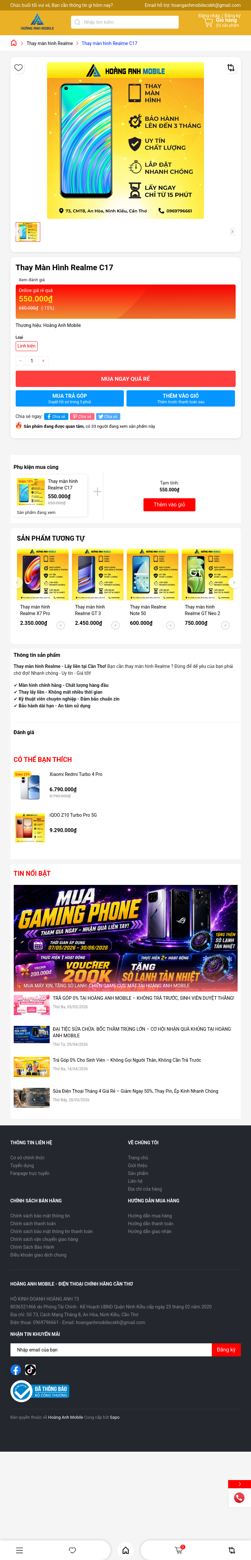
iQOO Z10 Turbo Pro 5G (73, 815)
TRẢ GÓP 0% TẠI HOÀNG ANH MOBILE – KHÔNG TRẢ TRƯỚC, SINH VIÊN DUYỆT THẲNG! (143, 998)
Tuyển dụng (22, 1165)
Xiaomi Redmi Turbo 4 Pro (76, 774)
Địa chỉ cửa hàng (145, 1189)
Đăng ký (226, 1350)
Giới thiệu (137, 1165)
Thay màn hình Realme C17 (63, 484)
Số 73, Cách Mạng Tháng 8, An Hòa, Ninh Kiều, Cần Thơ (82, 1314)
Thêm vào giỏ (181, 398)
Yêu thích (72, 1550)
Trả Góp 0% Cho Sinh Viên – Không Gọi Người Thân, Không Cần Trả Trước (127, 1060)
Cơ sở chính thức (27, 1157)
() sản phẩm (227, 25)
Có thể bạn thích (43, 760)
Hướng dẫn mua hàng (150, 1215)
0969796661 (46, 1322)
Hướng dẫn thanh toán (151, 1223)
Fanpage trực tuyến (30, 1173)
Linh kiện (27, 345)
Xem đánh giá (32, 279)
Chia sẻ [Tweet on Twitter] (107, 416)
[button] (234, 582)
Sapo (115, 1417)
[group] (126, 140)
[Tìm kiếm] (77, 22)
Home (125, 1550)
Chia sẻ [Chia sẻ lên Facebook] (55, 416)
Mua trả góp (69, 398)
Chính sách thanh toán (33, 1223)
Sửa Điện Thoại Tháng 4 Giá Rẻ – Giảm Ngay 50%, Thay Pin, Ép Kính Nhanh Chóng (135, 1091)
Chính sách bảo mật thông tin (40, 1215)
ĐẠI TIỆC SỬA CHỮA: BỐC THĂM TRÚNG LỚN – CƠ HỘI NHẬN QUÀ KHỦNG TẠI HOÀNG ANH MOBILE (142, 1032)
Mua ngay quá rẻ (125, 379)
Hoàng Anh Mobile (65, 1417)
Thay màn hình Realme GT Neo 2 (202, 610)
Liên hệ (135, 1181)
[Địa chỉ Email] (125, 1349)
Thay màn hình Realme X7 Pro (35, 610)
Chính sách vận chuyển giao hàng (44, 1239)
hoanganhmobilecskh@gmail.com (206, 5)
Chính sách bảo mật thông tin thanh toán (51, 1231)
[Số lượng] (32, 361)
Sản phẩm (138, 1173)
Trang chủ (138, 1157)
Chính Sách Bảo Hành (32, 1247)
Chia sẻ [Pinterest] (81, 416)
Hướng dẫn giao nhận (150, 1231)
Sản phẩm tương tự (51, 538)
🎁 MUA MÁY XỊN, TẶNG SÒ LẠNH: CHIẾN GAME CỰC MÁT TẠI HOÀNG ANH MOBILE (103, 985)
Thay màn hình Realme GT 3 (90, 610)
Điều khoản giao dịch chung (38, 1255)
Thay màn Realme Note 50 (148, 610)
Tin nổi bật (32, 873)
